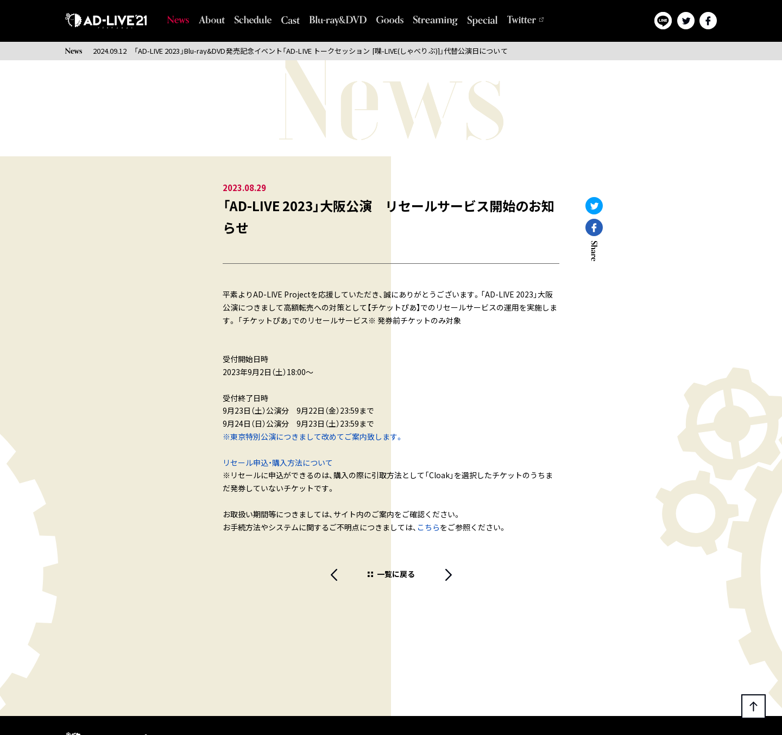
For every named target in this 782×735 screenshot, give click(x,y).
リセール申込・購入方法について (278, 462)
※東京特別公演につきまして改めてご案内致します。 (313, 436)
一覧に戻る (396, 573)
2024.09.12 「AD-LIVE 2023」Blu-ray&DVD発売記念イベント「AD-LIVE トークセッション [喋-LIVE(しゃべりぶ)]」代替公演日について (300, 51)
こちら (428, 527)
